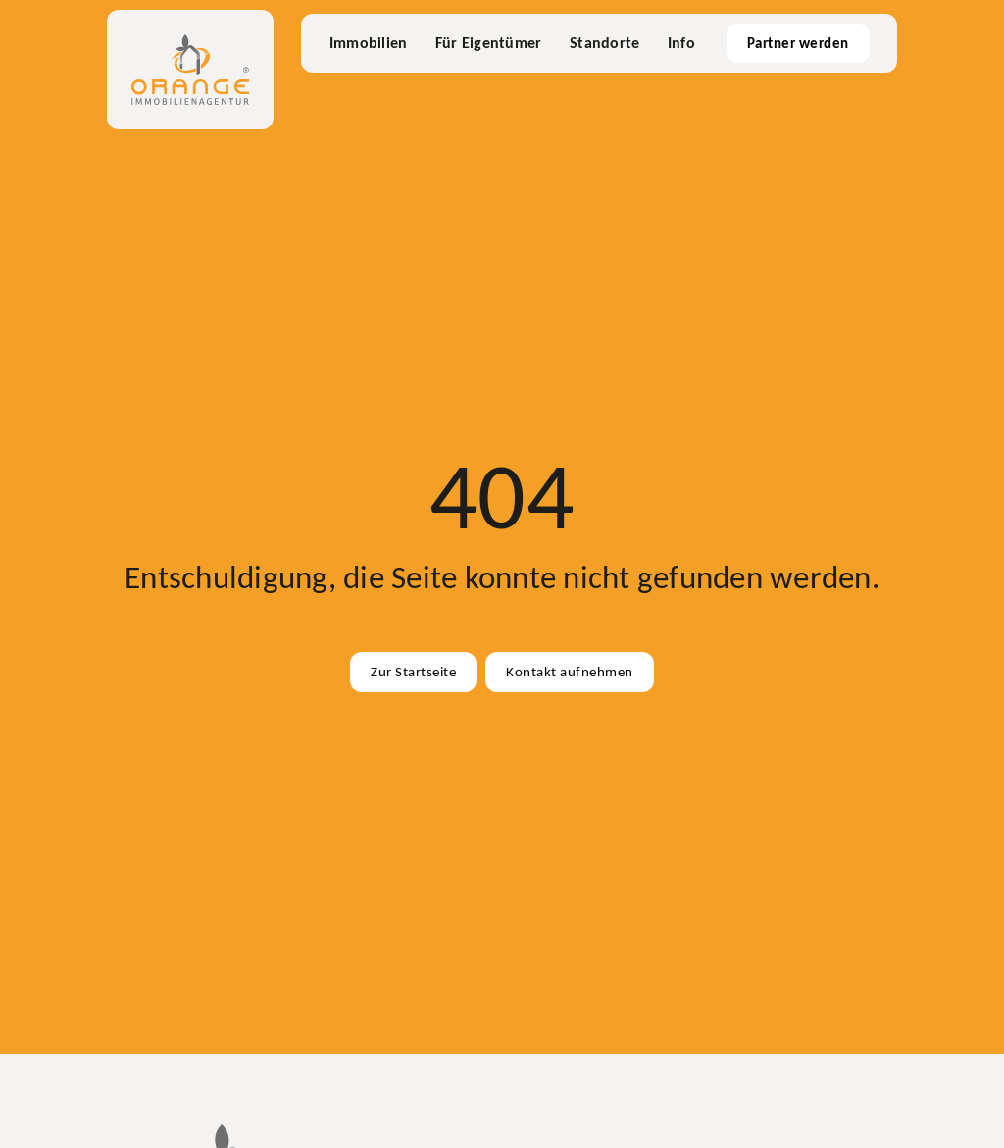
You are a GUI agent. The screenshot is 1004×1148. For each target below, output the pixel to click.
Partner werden (798, 43)
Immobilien (368, 42)
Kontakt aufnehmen (569, 671)
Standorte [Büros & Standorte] (604, 42)
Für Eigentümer (488, 42)
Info (681, 42)
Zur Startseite (413, 671)
